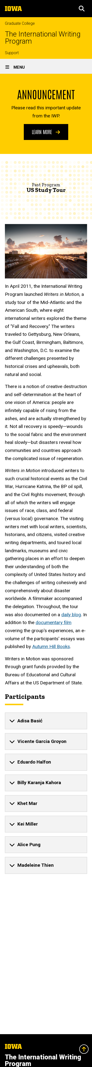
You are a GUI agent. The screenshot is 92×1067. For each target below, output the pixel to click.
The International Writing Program (42, 38)
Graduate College (20, 23)
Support (12, 52)
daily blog (71, 614)
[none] (46, 721)
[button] (81, 8)
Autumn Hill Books (51, 646)
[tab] (46, 721)
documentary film (53, 622)
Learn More (46, 131)
